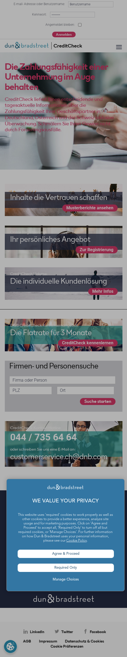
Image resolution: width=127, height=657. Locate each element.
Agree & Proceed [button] (65, 554)
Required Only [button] (65, 568)
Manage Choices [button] (66, 579)
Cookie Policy (76, 540)
